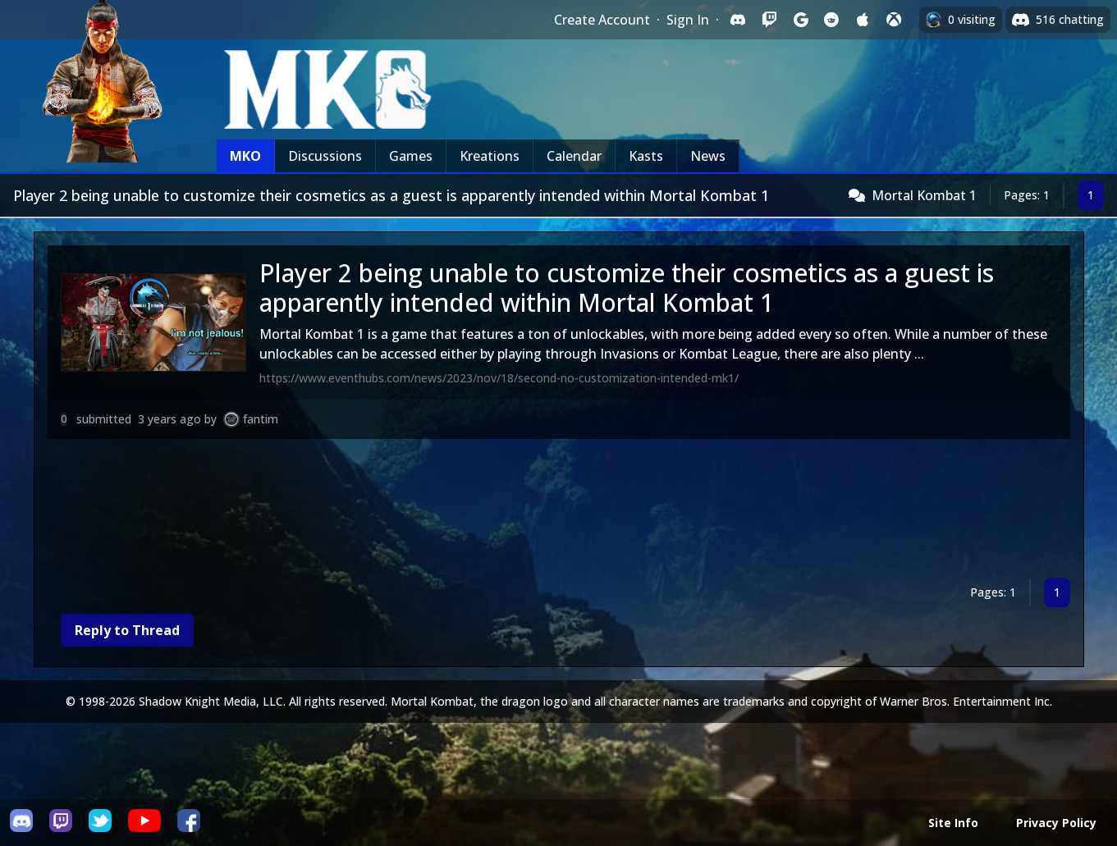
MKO (245, 156)
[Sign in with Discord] (738, 19)
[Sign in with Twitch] (769, 19)
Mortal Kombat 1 (924, 195)
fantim (260, 419)
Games (411, 156)
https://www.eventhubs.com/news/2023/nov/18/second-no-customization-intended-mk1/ (499, 378)
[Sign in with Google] (800, 19)
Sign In (687, 20)
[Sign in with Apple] (862, 19)
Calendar (574, 156)
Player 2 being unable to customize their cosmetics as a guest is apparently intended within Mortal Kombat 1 (626, 287)
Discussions (325, 156)
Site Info (953, 822)
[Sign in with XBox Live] (893, 19)
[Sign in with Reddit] (831, 19)
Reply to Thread (127, 630)
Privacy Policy (1056, 822)
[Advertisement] (540, 512)
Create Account (602, 20)
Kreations (490, 156)
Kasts (646, 156)
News (708, 156)
